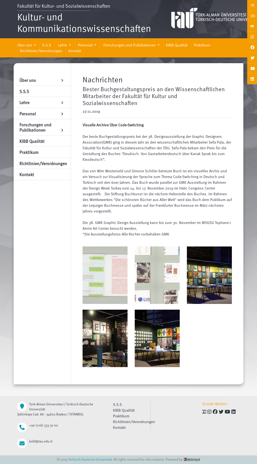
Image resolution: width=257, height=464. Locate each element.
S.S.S (46, 45)
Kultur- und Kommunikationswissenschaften (84, 22)
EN (253, 16)
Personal (85, 45)
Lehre (62, 45)
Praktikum (202, 45)
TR (252, 5)
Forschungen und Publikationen (129, 45)
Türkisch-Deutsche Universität (90, 459)
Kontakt (74, 51)
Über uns (25, 45)
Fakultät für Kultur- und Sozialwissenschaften (63, 5)
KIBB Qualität (177, 45)
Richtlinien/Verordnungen (41, 51)
